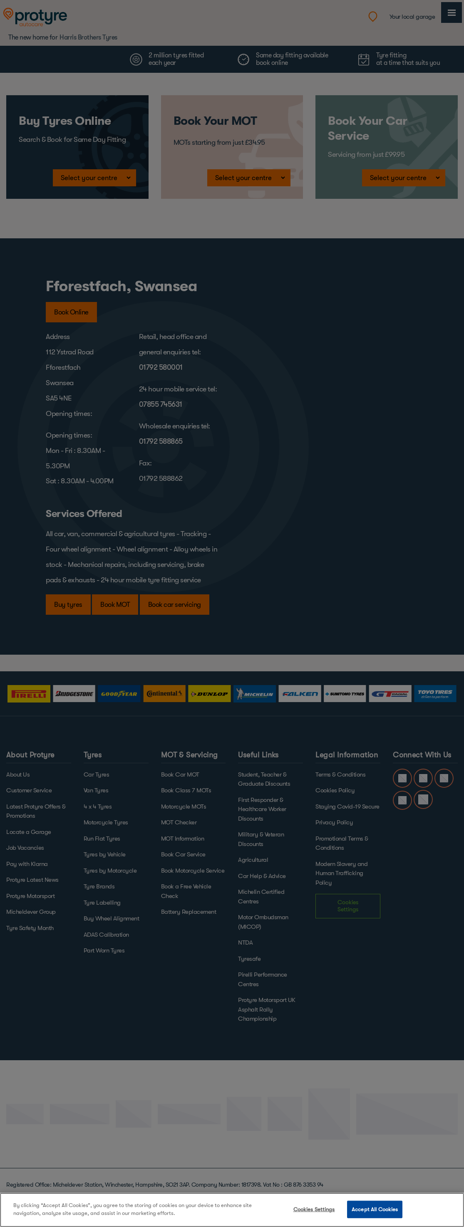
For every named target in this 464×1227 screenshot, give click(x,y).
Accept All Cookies (375, 1209)
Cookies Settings (314, 1209)
